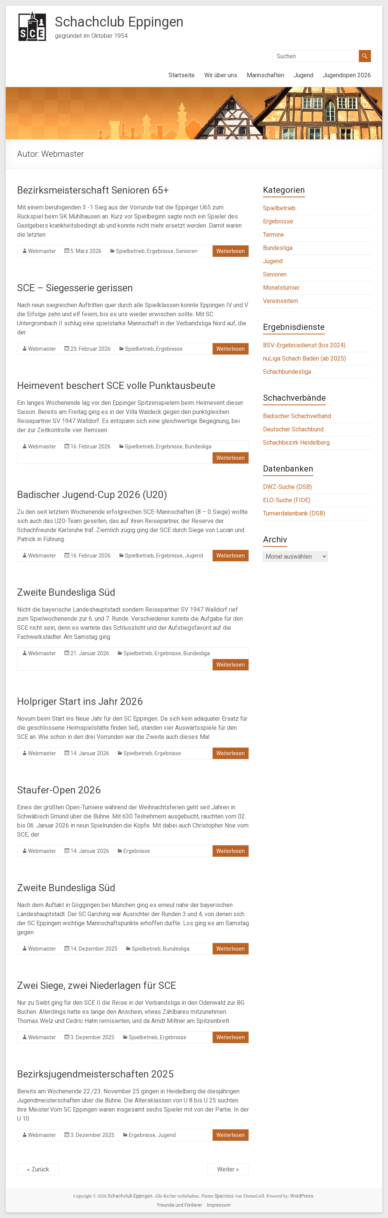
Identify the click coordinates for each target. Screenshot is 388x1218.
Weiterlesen (230, 251)
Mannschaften (265, 75)
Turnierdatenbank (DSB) (294, 513)
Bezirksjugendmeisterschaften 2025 (95, 1074)
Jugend (303, 75)
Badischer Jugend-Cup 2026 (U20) (92, 494)
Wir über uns (220, 75)
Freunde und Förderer (179, 1205)
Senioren (186, 251)
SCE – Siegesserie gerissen (75, 288)
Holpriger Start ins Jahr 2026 (80, 701)
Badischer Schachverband (297, 416)
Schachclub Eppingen (119, 22)
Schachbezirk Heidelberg (296, 442)
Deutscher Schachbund (293, 429)
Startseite (182, 75)
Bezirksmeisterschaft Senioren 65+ (93, 190)
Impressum (219, 1205)
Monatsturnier (281, 287)
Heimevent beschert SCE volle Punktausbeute (116, 385)
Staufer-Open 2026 (59, 790)
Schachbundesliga (287, 371)
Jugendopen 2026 (347, 75)
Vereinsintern (280, 300)
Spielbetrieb (130, 251)
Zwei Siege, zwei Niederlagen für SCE (96, 985)
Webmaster (42, 251)
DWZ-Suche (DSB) (287, 486)
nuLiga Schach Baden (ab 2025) (304, 358)
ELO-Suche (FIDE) (286, 500)
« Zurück (38, 1169)
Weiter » (228, 1169)
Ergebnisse (160, 251)
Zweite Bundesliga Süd (66, 592)
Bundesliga (198, 446)
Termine (273, 234)
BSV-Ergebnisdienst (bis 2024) (304, 345)
